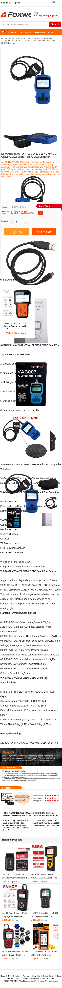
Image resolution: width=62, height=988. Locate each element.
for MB (51, 32)
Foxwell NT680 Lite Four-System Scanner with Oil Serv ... (14, 326)
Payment (26, 976)
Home (4, 32)
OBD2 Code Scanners (30, 38)
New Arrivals (39, 32)
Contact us (35, 978)
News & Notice (14, 976)
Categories (11, 32)
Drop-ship (36, 976)
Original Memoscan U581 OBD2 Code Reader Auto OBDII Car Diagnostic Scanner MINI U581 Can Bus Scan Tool (15, 825)
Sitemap (45, 978)
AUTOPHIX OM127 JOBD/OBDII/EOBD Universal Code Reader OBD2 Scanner (46, 823)
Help (53, 978)
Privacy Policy (48, 976)
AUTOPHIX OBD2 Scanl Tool (41, 813)
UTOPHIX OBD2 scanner (29, 815)
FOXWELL (14, 981)
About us (24, 978)
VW (26, 345)
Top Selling (26, 32)
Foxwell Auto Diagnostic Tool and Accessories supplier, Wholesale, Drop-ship (26, 15)
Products (13, 38)
